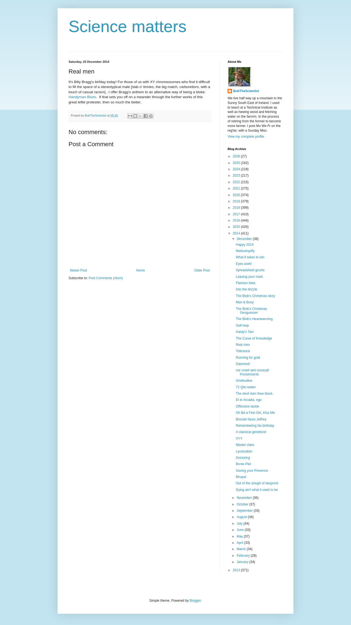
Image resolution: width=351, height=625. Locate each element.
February (244, 556)
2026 (237, 156)
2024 (237, 169)
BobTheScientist (246, 91)
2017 (237, 214)
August (242, 517)
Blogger (195, 601)
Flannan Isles (245, 283)
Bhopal (241, 477)
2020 (237, 195)
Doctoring (243, 458)
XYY (239, 438)
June (241, 530)
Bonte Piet (243, 464)
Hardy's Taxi (245, 332)
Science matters (127, 26)
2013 (237, 570)
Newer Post (78, 270)
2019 (237, 201)
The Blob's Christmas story (255, 296)
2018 (237, 208)
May (240, 536)
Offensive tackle (247, 406)
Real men (243, 345)
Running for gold (248, 358)
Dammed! (243, 364)
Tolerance (243, 351)
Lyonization (244, 451)
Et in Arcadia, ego (249, 400)
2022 (237, 182)
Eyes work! (244, 264)
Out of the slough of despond (257, 483)
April (240, 543)
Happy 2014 (245, 245)
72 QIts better (246, 387)
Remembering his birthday (255, 426)
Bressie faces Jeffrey (251, 419)
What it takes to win (250, 257)
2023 (237, 175)
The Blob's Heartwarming (254, 319)
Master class (245, 445)
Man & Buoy (245, 302)
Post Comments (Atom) (106, 278)
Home (140, 270)
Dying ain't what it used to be (257, 490)
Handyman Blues (82, 97)
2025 (237, 163)
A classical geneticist (251, 432)
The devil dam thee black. (254, 393)
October (243, 504)
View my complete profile (246, 136)
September (245, 511)
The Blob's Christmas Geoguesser (251, 311)
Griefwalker (244, 381)
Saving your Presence (252, 471)
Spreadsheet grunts (250, 270)
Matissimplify (245, 251)
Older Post (202, 270)
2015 (237, 227)
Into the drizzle (246, 289)
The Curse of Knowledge (254, 338)
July (240, 523)
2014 (237, 233)
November (245, 498)
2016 (237, 220)
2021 (237, 188)
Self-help (242, 325)
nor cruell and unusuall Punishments (252, 372)
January (243, 562)
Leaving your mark (249, 277)
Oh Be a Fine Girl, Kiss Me (255, 413)
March (242, 549)
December (245, 239)
